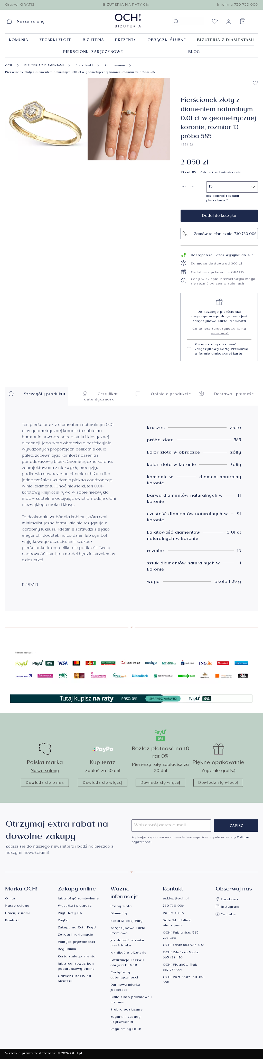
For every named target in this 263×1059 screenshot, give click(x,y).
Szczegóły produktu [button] (36, 393)
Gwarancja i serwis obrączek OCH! (127, 963)
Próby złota (121, 907)
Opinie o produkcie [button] (163, 393)
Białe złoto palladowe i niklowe (131, 1000)
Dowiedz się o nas (45, 783)
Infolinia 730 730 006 (237, 4)
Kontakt (12, 921)
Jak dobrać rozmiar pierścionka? (223, 198)
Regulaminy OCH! (125, 1030)
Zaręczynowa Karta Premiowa (128, 931)
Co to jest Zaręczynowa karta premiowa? (219, 331)
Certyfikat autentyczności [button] (100, 396)
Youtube (225, 915)
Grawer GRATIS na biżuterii (74, 979)
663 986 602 (193, 945)
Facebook (226, 900)
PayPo (63, 921)
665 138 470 (173, 958)
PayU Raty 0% (70, 914)
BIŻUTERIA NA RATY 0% (125, 4)
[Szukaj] (176, 21)
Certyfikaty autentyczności (124, 975)
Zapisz (236, 826)
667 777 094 (173, 970)
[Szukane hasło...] (192, 21)
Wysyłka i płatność (75, 906)
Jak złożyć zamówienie (78, 899)
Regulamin (67, 950)
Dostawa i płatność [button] (226, 393)
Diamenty (118, 914)
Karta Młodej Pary (126, 921)
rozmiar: (188, 187)
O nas (10, 899)
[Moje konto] (229, 23)
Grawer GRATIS (19, 4)
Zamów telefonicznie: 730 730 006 (219, 233)
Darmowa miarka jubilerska (125, 987)
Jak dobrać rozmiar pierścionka (127, 943)
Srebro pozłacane (126, 1010)
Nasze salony (45, 771)
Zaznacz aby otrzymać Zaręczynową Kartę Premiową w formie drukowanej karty (221, 350)
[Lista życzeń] (215, 23)
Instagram (227, 907)
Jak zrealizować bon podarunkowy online (76, 966)
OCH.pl (76, 1054)
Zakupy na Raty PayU (77, 928)
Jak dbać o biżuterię (128, 953)
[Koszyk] (243, 23)
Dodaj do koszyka (219, 216)
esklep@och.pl (176, 899)
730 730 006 (173, 906)
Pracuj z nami (17, 914)
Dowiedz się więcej (103, 783)
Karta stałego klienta (77, 957)
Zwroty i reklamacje (75, 935)
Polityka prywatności (76, 942)
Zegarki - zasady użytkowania (125, 1019)
